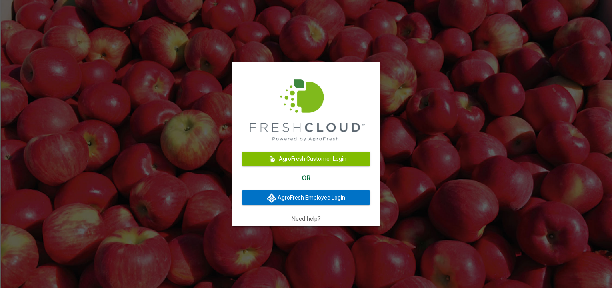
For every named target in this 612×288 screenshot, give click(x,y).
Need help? (306, 218)
